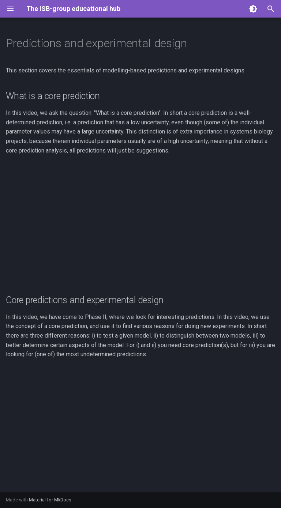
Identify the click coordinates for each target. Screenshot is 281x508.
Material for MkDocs (50, 500)
